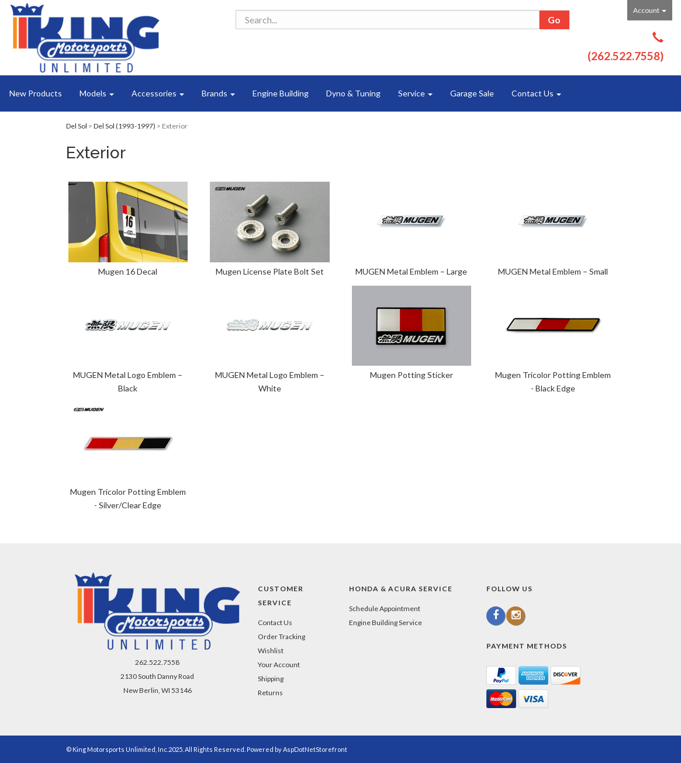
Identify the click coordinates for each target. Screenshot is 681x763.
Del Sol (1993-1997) (124, 126)
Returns (270, 692)
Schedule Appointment (384, 608)
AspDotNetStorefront (315, 749)
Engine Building (281, 93)
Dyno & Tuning (353, 93)
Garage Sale (472, 93)
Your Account (279, 664)
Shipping (271, 678)
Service (415, 93)
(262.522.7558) (625, 56)
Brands (218, 93)
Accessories (158, 93)
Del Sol (76, 126)
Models (96, 93)
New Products (35, 93)
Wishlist (271, 650)
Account (649, 10)
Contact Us (536, 93)
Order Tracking (281, 636)
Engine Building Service (385, 622)
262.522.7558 (157, 662)
